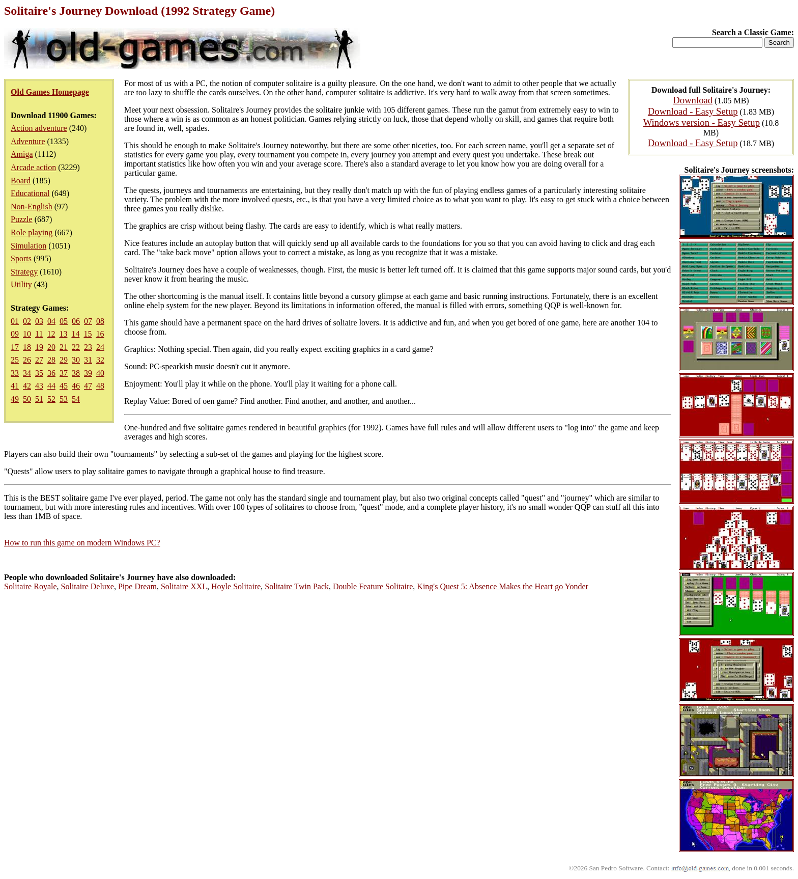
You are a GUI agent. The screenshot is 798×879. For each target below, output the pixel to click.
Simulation (28, 245)
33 (15, 373)
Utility (21, 284)
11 (39, 333)
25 (15, 359)
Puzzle (22, 219)
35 (39, 373)
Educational (30, 193)
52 (51, 399)
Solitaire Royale (30, 586)
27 (39, 359)
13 (63, 333)
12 (51, 333)
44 (51, 385)
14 (75, 333)
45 (64, 385)
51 (39, 399)
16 (100, 333)
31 (88, 359)
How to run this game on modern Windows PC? (82, 542)
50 (27, 399)
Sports (21, 258)
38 (76, 373)
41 (15, 385)
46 (76, 385)
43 (39, 385)
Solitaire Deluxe (87, 586)
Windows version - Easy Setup (701, 122)
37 (64, 373)
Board (21, 180)
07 (88, 321)
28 (51, 359)
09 (15, 333)
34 (27, 373)
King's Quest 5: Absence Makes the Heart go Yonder (502, 586)
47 (88, 385)
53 (64, 399)
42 (27, 385)
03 (39, 321)
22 (76, 347)
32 (100, 359)
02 (27, 321)
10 (27, 333)
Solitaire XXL (184, 586)
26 (27, 359)
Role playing (31, 232)
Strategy (24, 271)
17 (15, 347)
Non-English (31, 206)
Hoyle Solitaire (236, 586)
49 (15, 399)
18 (27, 347)
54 (76, 399)
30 (76, 359)
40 (100, 373)
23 (88, 347)
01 (15, 321)
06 (76, 321)
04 (51, 321)
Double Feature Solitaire (373, 586)
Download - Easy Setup (693, 111)
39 (88, 373)
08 (100, 321)
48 (100, 385)
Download (692, 100)
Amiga (22, 154)
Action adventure (39, 128)
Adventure (28, 141)
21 (64, 347)
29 (64, 359)
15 (87, 333)
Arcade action (33, 167)
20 (51, 347)
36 (51, 373)
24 (100, 347)
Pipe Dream (137, 586)
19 (39, 347)
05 (64, 321)
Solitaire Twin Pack (297, 586)
